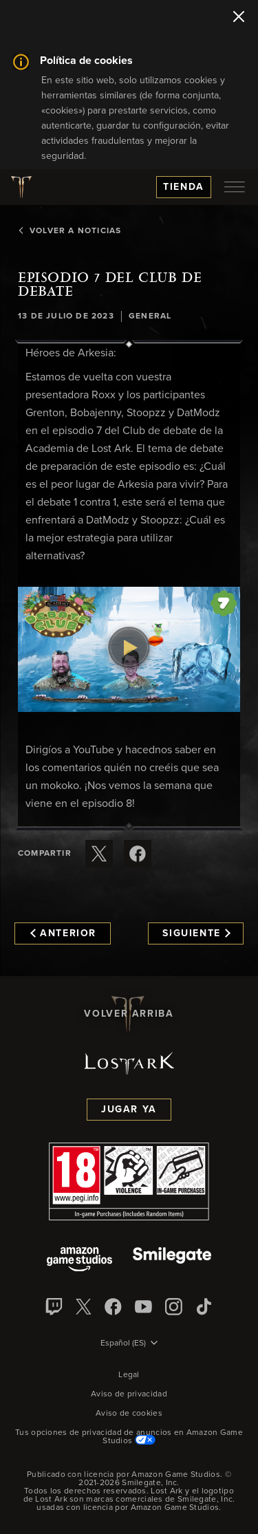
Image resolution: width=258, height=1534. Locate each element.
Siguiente (196, 933)
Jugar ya (129, 1109)
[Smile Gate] (172, 1260)
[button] (129, 649)
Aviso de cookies (129, 1413)
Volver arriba (128, 1014)
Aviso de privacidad (129, 1394)
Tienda (183, 187)
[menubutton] (234, 187)
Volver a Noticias (69, 231)
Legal (129, 1375)
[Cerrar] (238, 18)
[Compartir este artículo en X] (99, 853)
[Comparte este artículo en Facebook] (137, 853)
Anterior (63, 933)
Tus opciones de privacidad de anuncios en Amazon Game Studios (129, 1437)
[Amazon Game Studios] (79, 1260)
